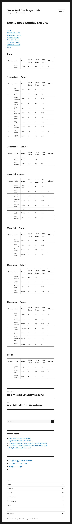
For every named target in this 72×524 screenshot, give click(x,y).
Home (9, 480)
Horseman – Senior (13, 45)
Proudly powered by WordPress (31, 519)
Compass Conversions (18, 463)
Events (9, 493)
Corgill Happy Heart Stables (20, 460)
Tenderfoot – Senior (14, 35)
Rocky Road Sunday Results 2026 (20, 448)
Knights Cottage (15, 466)
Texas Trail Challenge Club (23, 10)
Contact (10, 509)
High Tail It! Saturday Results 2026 (20, 441)
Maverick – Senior (13, 40)
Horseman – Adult (13, 42)
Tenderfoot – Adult (13, 33)
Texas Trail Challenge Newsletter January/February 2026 (28, 445)
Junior (9, 30)
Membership (11, 497)
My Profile (10, 513)
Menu (61, 11)
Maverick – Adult (13, 37)
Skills (8, 505)
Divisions (10, 488)
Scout (9, 47)
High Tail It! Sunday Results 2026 (20, 438)
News (9, 484)
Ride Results (11, 501)
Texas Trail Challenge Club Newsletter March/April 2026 (28, 443)
